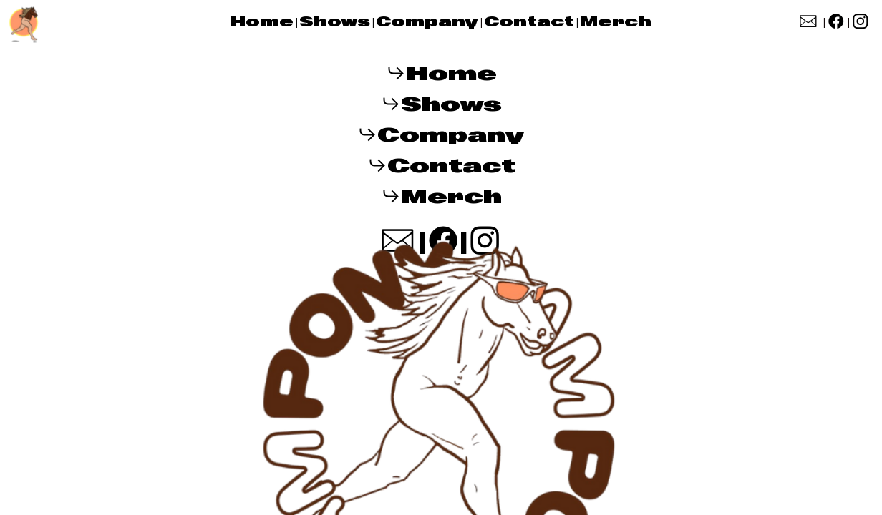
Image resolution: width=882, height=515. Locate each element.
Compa (414, 22)
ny (465, 22)
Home (262, 22)
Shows (334, 22)
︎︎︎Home (441, 73)
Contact (532, 22)
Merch (615, 22)
